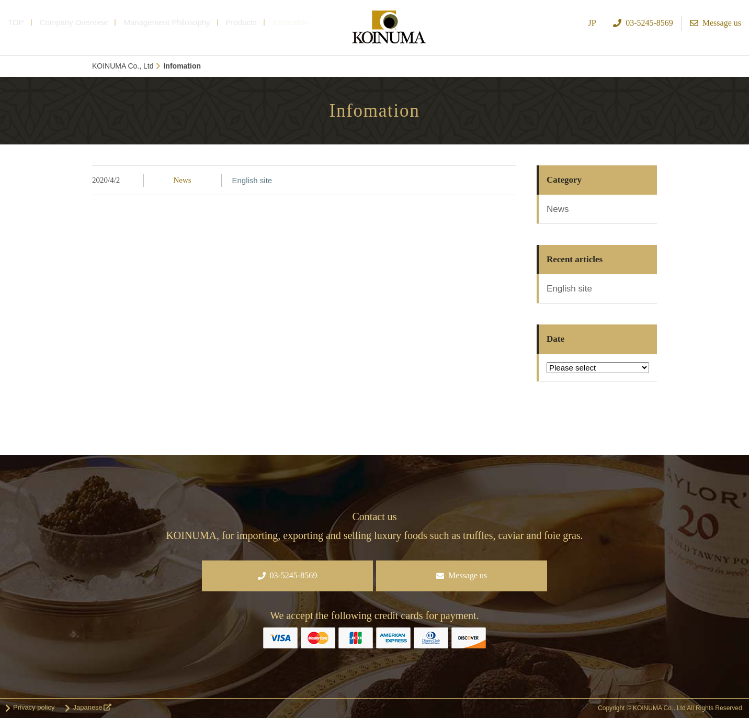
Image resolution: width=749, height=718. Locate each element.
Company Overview (74, 22)
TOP (16, 22)
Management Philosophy (166, 22)
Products (241, 22)
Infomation (291, 22)
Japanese (87, 707)
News (182, 180)
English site (252, 180)
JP (592, 22)
